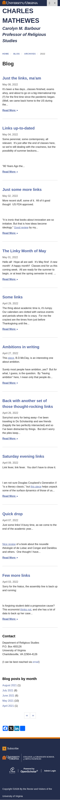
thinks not (25, 609)
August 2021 (9, 685)
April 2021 (8, 705)
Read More (10, 110)
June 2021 (8, 695)
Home (5, 54)
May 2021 (8, 700)
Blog (16, 54)
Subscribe (13, 748)
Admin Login (50, 771)
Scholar (29, 770)
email (36, 662)
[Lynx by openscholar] (15, 770)
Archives (30, 54)
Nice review (9, 544)
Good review (21, 227)
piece (11, 358)
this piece (36, 486)
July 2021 (7, 690)
